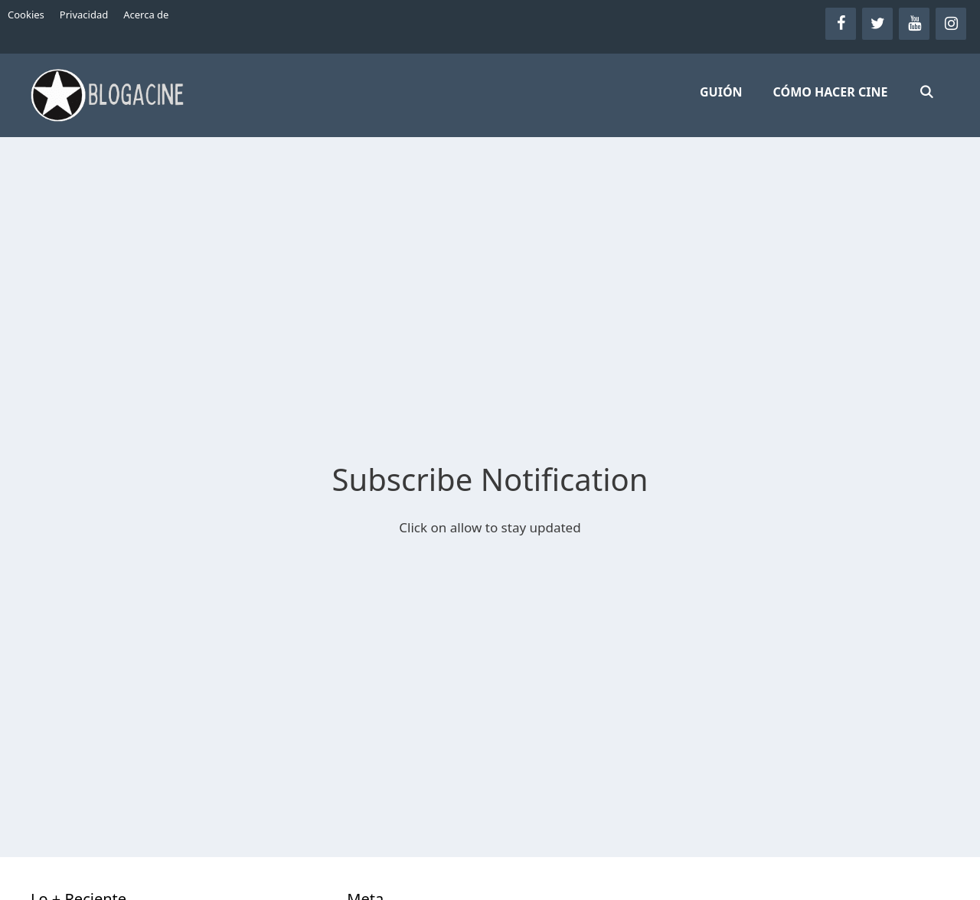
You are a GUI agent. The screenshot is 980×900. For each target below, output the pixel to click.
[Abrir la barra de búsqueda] (926, 92)
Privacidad (84, 14)
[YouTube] (914, 24)
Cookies (26, 14)
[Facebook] (840, 24)
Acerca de (145, 14)
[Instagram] (951, 24)
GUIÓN (721, 91)
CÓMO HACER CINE (830, 91)
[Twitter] (877, 24)
